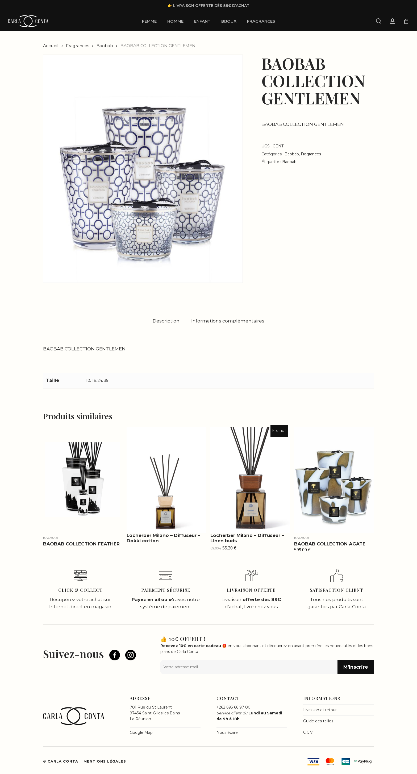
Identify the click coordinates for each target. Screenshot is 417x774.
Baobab (105, 45)
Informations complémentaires (227, 321)
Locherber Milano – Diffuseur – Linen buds (247, 538)
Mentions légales (105, 761)
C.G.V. (308, 732)
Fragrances (77, 45)
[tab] (166, 321)
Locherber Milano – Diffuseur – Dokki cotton (163, 538)
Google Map (141, 732)
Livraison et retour (320, 709)
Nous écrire (227, 732)
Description (166, 321)
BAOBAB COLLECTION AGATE (329, 544)
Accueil (51, 45)
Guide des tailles (318, 721)
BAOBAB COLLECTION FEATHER (81, 544)
